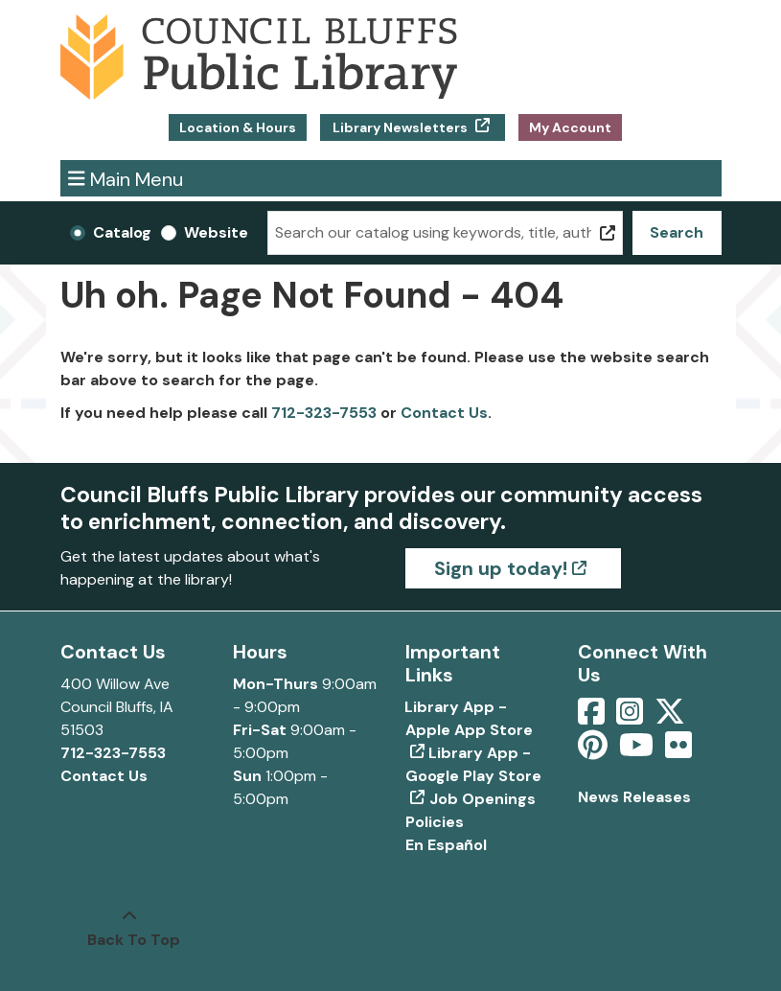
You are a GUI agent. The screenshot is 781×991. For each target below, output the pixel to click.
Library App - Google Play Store (473, 764)
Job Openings (482, 799)
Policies (434, 822)
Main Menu (125, 178)
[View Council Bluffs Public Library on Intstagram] (631, 717)
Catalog (122, 232)
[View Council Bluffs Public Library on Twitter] (672, 717)
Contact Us (444, 413)
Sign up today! (500, 568)
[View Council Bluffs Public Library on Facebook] (593, 717)
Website (216, 232)
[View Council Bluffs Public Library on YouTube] (638, 751)
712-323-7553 (324, 413)
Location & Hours (237, 127)
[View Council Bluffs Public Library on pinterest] (594, 751)
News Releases (634, 797)
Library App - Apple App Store (469, 718)
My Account (570, 127)
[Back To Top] (129, 928)
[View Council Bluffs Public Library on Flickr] (678, 751)
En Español (446, 845)
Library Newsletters (400, 127)
